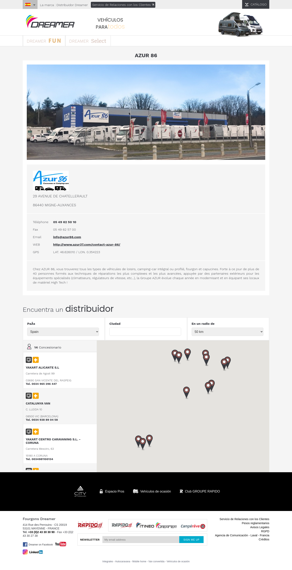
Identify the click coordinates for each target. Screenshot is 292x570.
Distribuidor (74, 5)
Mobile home (139, 560)
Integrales (107, 560)
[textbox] (145, 331)
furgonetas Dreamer (52, 22)
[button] (223, 364)
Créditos (262, 538)
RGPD (264, 530)
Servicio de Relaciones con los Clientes (125, 5)
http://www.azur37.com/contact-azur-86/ (88, 244)
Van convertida (156, 560)
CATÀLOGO (257, 4)
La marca (49, 5)
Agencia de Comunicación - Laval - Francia (240, 534)
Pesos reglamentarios (254, 522)
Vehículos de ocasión (178, 560)
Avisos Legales (258, 526)
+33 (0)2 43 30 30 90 (43, 531)
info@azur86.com (69, 237)
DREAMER (46, 41)
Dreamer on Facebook (39, 543)
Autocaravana (122, 560)
